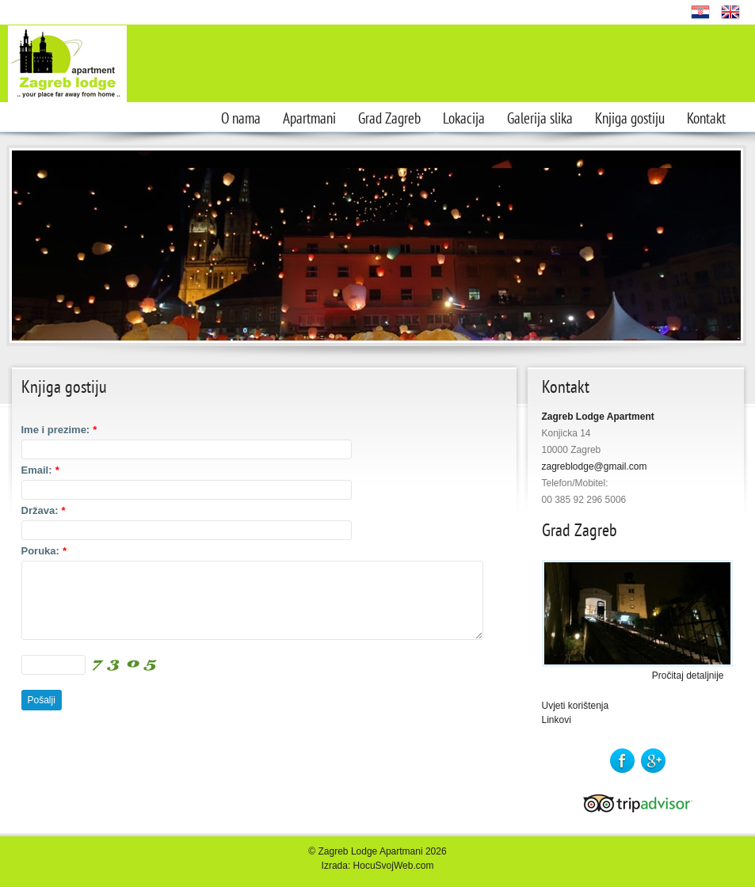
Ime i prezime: (59, 430)
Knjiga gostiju (630, 119)
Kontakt (706, 119)
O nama (241, 119)
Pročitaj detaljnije (688, 675)
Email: (40, 470)
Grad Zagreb (389, 119)
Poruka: (44, 551)
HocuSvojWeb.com (393, 865)
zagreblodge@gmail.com (594, 466)
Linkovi (556, 719)
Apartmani (309, 119)
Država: (43, 510)
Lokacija (464, 119)
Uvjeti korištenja (575, 705)
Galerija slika (540, 119)
